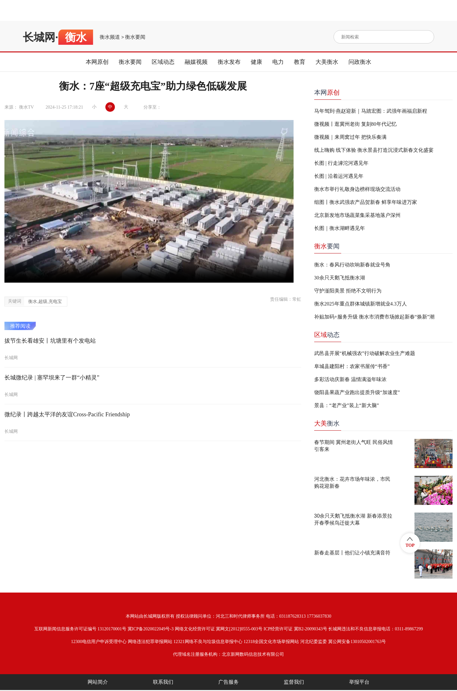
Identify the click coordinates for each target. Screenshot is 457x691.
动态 (327, 334)
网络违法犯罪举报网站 (150, 641)
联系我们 (163, 682)
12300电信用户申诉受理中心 (99, 641)
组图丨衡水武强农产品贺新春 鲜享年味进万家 (365, 202)
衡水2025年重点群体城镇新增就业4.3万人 (360, 303)
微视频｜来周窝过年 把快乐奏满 (350, 137)
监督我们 (294, 682)
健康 (256, 62)
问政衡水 (359, 62)
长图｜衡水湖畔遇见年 (339, 228)
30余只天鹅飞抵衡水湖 (339, 277)
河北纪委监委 (313, 641)
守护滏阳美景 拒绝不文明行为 (347, 290)
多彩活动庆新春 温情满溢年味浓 (350, 379)
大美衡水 (326, 62)
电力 (278, 62)
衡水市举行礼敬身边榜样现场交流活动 (357, 189)
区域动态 (163, 62)
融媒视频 (196, 62)
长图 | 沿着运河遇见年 (338, 176)
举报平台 (359, 682)
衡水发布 (229, 62)
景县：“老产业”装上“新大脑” (346, 405)
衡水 (327, 423)
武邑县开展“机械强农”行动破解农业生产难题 (364, 353)
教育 (299, 62)
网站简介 (98, 682)
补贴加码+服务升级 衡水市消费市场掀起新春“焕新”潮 (374, 316)
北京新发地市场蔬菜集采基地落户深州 (357, 215)
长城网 (39, 37)
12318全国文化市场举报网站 (271, 641)
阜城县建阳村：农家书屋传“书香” (352, 366)
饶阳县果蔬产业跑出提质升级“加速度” (357, 392)
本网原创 (97, 62)
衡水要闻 (135, 37)
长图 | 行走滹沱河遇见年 (341, 163)
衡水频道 (110, 37)
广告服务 (228, 682)
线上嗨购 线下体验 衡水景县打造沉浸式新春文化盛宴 (374, 150)
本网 (327, 92)
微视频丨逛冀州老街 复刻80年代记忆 (355, 124)
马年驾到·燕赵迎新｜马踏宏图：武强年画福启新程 (370, 111)
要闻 (327, 246)
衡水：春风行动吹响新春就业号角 (352, 264)
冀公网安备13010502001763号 (357, 641)
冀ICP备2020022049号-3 (151, 629)
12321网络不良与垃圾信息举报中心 (208, 641)
